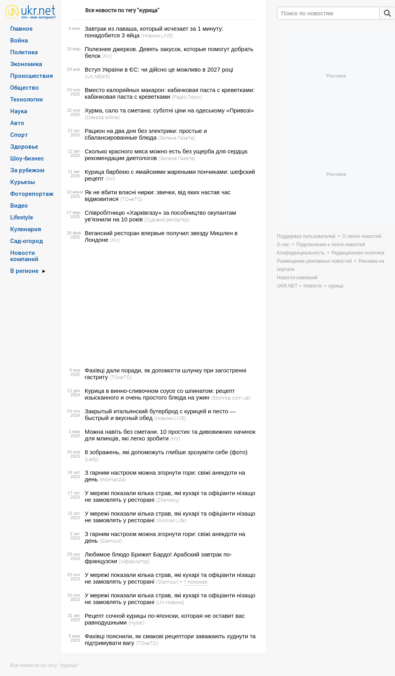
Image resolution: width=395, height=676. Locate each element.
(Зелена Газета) (176, 137)
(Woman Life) (171, 520)
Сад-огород (26, 241)
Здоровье (24, 146)
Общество (24, 87)
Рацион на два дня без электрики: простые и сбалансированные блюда (146, 134)
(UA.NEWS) (97, 76)
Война (19, 40)
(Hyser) (137, 622)
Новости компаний (24, 255)
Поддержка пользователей (306, 236)
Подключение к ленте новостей (330, 244)
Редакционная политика (358, 253)
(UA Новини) (170, 602)
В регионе (24, 270)
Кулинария (25, 229)
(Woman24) (112, 479)
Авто (17, 123)
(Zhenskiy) (167, 499)
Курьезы (22, 182)
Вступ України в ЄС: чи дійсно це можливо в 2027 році (159, 69)
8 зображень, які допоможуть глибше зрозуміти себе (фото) (166, 452)
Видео (19, 205)
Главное (21, 28)
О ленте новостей (361, 236)
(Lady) (92, 458)
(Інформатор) (134, 561)
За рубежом (27, 170)
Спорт (19, 134)
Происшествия (31, 75)
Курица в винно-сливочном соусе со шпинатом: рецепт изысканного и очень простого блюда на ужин (160, 394)
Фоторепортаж (31, 193)
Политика (24, 52)
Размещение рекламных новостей (314, 261)
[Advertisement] (162, 305)
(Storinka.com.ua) (230, 397)
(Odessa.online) (102, 117)
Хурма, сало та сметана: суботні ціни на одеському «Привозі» (169, 110)
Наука (18, 111)
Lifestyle (21, 217)
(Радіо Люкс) (187, 96)
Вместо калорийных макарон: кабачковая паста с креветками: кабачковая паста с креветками (170, 93)
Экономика (26, 64)
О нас (283, 244)
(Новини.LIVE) (157, 35)
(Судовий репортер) (166, 219)
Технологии (26, 99)
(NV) (107, 55)
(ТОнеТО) (131, 199)
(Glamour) (110, 540)
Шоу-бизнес (27, 158)
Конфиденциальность (301, 253)
